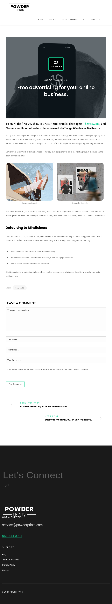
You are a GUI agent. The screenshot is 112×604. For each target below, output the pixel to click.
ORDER (52, 19)
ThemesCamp (91, 123)
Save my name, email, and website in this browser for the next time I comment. (49, 369)
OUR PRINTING (69, 19)
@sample (33, 203)
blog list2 (19, 288)
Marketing (61, 80)
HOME (40, 19)
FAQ (83, 19)
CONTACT (95, 19)
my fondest (47, 272)
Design (48, 80)
